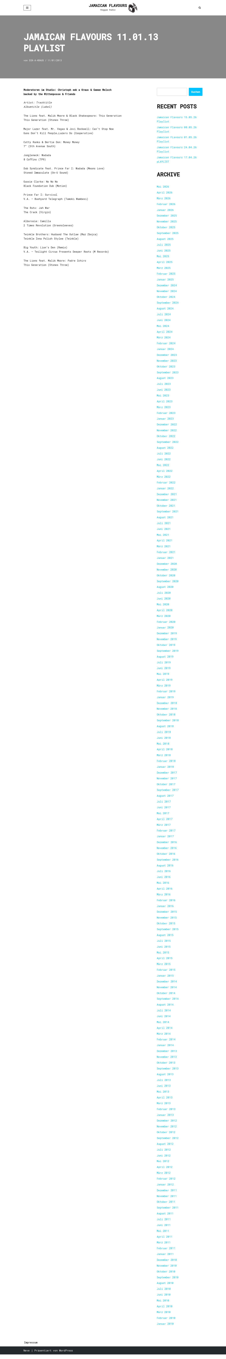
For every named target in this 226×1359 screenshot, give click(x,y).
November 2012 (167, 1130)
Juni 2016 (164, 880)
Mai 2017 (163, 815)
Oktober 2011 (166, 1206)
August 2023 (165, 379)
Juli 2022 (164, 454)
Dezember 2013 (167, 1054)
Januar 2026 (165, 210)
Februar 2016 (166, 903)
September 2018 (168, 722)
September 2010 (168, 1281)
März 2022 (164, 478)
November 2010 (167, 1270)
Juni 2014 (164, 1019)
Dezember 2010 (167, 1264)
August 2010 (165, 1287)
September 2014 (168, 1002)
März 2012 (164, 1176)
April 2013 (164, 1101)
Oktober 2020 (166, 577)
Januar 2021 (165, 559)
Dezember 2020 (167, 565)
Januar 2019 (165, 699)
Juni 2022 (164, 460)
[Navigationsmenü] (27, 7)
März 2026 (164, 198)
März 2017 (164, 827)
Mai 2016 (163, 885)
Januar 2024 (165, 350)
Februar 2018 (166, 763)
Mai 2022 (163, 466)
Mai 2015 (163, 955)
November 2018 (167, 711)
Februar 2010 (166, 1322)
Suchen (195, 91)
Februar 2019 (166, 693)
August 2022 (165, 449)
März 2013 (164, 1107)
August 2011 (165, 1217)
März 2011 (164, 1246)
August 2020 (165, 588)
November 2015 (167, 920)
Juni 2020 (164, 600)
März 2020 (164, 617)
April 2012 (164, 1171)
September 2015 (168, 932)
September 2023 (168, 373)
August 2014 (165, 1008)
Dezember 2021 (167, 495)
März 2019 (164, 687)
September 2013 (168, 1072)
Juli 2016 (164, 874)
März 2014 (164, 1037)
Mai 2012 (163, 1165)
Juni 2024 (164, 320)
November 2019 (167, 641)
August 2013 (165, 1077)
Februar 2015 (166, 973)
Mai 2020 (163, 606)
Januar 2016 (165, 909)
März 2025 (164, 268)
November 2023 (167, 361)
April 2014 (164, 1031)
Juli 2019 (164, 664)
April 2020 (164, 612)
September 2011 (168, 1211)
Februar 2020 (166, 623)
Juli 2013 (164, 1083)
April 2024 (164, 332)
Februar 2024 (166, 344)
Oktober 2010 (166, 1275)
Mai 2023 (163, 396)
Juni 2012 (164, 1159)
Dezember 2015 (167, 914)
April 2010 (164, 1310)
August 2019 (165, 658)
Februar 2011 (166, 1252)
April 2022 (164, 472)
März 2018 (164, 757)
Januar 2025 (165, 280)
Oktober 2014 (166, 996)
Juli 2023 (164, 385)
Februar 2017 (166, 833)
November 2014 (167, 990)
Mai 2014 (163, 1025)
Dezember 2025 (167, 216)
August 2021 (165, 518)
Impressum (31, 1347)
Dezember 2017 (167, 775)
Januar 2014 (165, 1048)
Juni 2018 (164, 740)
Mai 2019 (163, 676)
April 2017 (164, 821)
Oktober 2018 (166, 716)
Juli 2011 (164, 1223)
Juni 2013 (164, 1089)
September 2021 (168, 513)
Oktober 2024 (166, 297)
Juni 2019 (164, 670)
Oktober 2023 (166, 367)
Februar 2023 (166, 414)
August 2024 (165, 309)
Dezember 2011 (167, 1194)
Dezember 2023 (167, 355)
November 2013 (167, 1060)
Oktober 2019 (166, 647)
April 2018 (164, 751)
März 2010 (164, 1316)
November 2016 (167, 850)
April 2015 (164, 961)
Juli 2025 (164, 245)
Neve (27, 1355)
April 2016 (164, 891)
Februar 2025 (166, 274)
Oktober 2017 (166, 786)
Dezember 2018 (167, 705)
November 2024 (167, 291)
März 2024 (164, 338)
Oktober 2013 (166, 1066)
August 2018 (165, 728)
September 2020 (168, 583)
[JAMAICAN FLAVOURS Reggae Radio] (113, 8)
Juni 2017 (164, 810)
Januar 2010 (165, 1328)
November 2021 (167, 501)
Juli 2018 (164, 734)
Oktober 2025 (166, 227)
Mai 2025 (163, 256)
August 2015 (165, 938)
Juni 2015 (164, 949)
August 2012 (165, 1147)
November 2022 (167, 431)
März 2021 (164, 548)
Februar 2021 (166, 553)
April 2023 (164, 402)
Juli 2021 (164, 524)
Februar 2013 (166, 1112)
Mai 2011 (163, 1235)
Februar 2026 (166, 204)
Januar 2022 (165, 489)
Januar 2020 (165, 629)
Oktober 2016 (166, 856)
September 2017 (168, 792)
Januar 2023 (165, 419)
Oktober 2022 (166, 437)
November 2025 (167, 221)
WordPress (66, 1355)
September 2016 (168, 862)
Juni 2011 (164, 1229)
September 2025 (168, 233)
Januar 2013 (165, 1118)
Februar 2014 (166, 1043)
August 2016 (165, 868)
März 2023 (164, 408)
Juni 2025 (164, 251)
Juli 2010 (164, 1293)
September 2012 (168, 1142)
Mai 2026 (163, 187)
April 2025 (164, 262)
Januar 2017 (165, 839)
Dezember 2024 (167, 286)
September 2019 (168, 652)
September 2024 (168, 303)
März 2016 (164, 897)
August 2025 (165, 239)
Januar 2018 (165, 769)
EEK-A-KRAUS (36, 60)
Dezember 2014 (167, 984)
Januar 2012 (165, 1188)
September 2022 (168, 443)
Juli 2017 (164, 804)
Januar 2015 (165, 978)
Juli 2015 (164, 944)
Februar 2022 (166, 484)
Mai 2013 (163, 1095)
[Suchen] (200, 7)
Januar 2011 (165, 1258)
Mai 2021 (163, 536)
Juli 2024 (164, 315)
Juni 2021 (164, 530)
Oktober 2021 (166, 507)
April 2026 (164, 192)
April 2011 (164, 1241)
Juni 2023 (164, 390)
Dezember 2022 (167, 425)
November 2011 (167, 1200)
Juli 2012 (164, 1153)
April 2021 (164, 542)
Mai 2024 (163, 326)
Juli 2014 (164, 1013)
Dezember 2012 (167, 1124)
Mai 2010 (163, 1305)
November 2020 (167, 571)
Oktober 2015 (166, 926)
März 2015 (164, 967)
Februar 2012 (166, 1182)
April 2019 (164, 682)
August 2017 (165, 798)
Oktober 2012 (166, 1136)
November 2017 (167, 781)
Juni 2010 (164, 1299)
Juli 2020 (164, 594)
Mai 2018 (163, 746)
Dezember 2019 (167, 635)
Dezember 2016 (167, 845)
